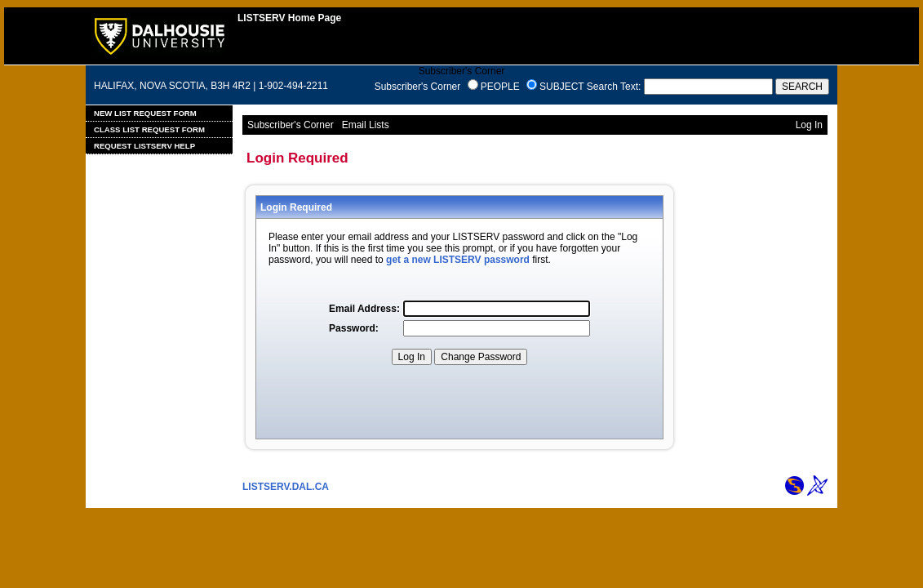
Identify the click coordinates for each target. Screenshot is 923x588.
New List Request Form (145, 113)
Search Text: (614, 86)
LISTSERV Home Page (289, 18)
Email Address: (364, 308)
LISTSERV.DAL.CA (285, 486)
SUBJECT (561, 86)
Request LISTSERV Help (144, 145)
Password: (354, 328)
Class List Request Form (149, 129)
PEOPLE (500, 86)
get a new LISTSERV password (458, 259)
